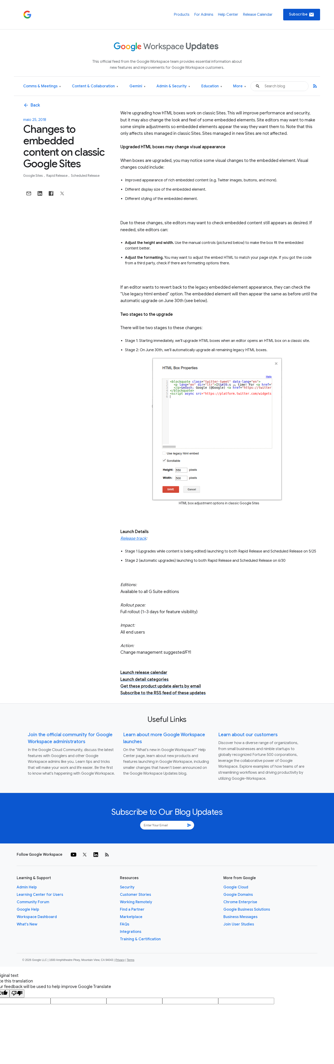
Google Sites (33, 176)
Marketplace (131, 917)
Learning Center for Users (40, 894)
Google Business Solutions (246, 909)
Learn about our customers (248, 735)
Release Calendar (258, 14)
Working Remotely (136, 902)
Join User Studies (238, 924)
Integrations (130, 931)
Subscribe (301, 14)
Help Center (228, 14)
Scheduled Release (85, 176)
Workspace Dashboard (37, 917)
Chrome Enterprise (240, 902)
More (239, 86)
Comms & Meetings (42, 86)
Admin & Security (173, 86)
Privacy (120, 960)
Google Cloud (235, 887)
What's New (27, 924)
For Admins (203, 14)
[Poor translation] (17, 993)
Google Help (28, 909)
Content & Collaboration (95, 86)
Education (211, 86)
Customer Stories (135, 894)
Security (127, 887)
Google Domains (238, 894)
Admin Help (27, 887)
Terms (130, 960)
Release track (133, 538)
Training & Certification (140, 939)
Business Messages (240, 917)
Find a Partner (132, 909)
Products (181, 14)
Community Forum (33, 902)
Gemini (137, 86)
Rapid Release (57, 176)
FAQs (124, 924)
